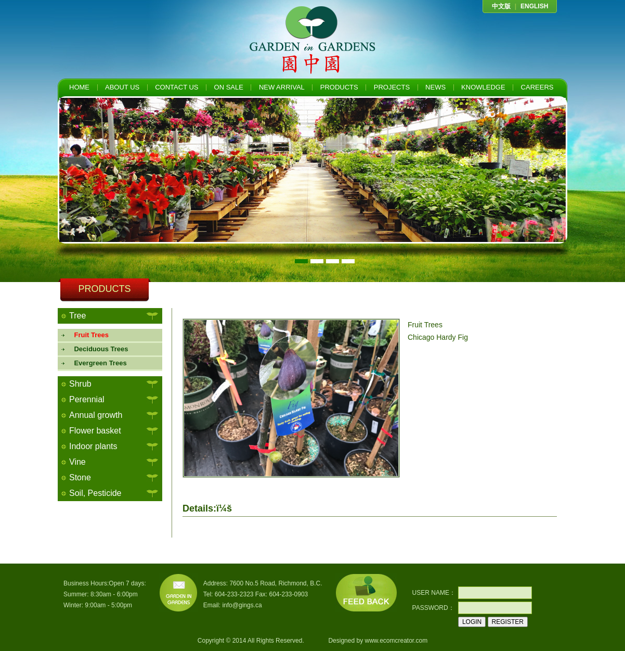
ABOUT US (122, 87)
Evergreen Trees (97, 363)
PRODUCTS (339, 87)
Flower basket (95, 430)
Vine (77, 461)
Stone (80, 477)
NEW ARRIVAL (282, 87)
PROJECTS (392, 87)
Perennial (87, 399)
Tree (77, 315)
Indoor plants (93, 446)
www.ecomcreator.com (395, 640)
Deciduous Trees (97, 349)
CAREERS (537, 87)
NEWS (435, 87)
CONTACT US (176, 87)
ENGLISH (534, 6)
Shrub (80, 383)
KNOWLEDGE (483, 87)
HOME (79, 87)
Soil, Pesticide (95, 493)
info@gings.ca (242, 605)
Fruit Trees (88, 335)
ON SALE (228, 87)
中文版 (501, 6)
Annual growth (95, 415)
